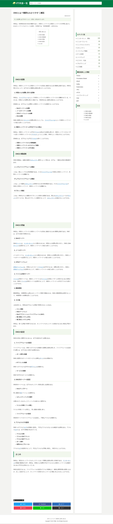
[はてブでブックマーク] (61, 505)
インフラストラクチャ (88, 44)
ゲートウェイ (20, 268)
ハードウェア (88, 57)
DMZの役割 (42, 35)
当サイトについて (50, 519)
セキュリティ (34, 161)
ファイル (16, 279)
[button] (61, 508)
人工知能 (88, 66)
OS (21, 393)
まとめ (41, 44)
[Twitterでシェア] (23, 505)
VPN (14, 268)
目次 (40, 31)
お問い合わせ (64, 519)
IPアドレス (33, 367)
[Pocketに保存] (23, 508)
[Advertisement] (42, 63)
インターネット (28, 244)
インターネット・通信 (19, 500)
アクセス (37, 133)
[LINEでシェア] (42, 508)
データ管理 (88, 54)
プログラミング (88, 63)
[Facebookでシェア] (42, 505)
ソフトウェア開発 (88, 51)
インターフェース (88, 41)
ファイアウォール (24, 98)
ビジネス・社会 (88, 60)
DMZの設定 (42, 42)
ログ (25, 428)
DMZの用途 (42, 39)
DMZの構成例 (42, 37)
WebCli (57, 519)
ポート (41, 359)
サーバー (26, 121)
